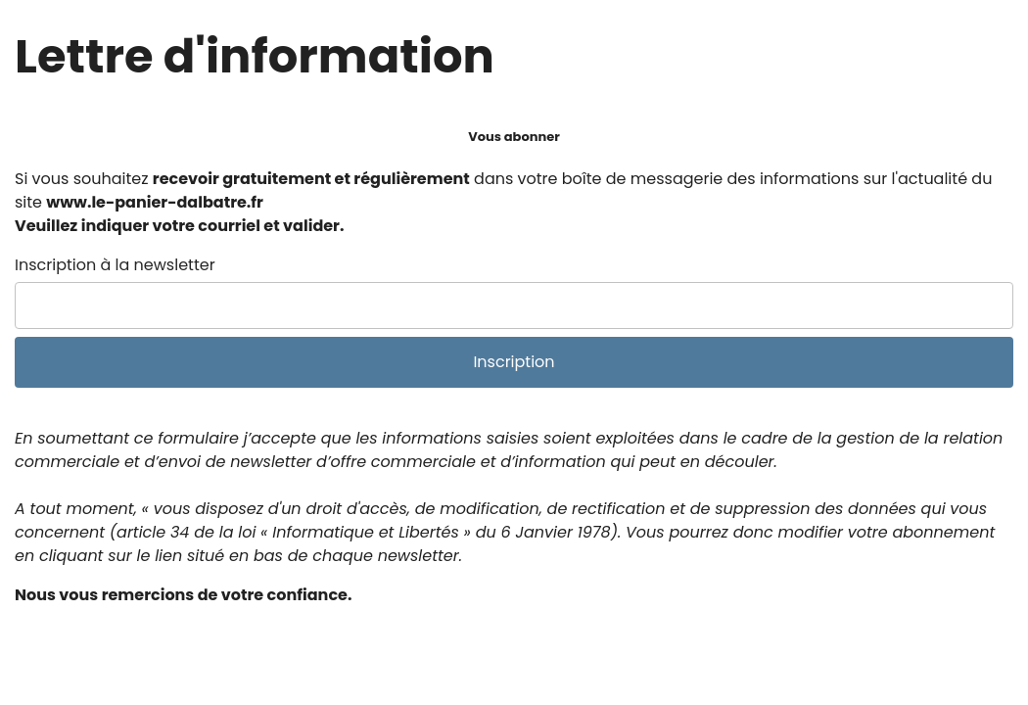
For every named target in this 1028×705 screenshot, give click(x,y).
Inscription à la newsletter (115, 265)
